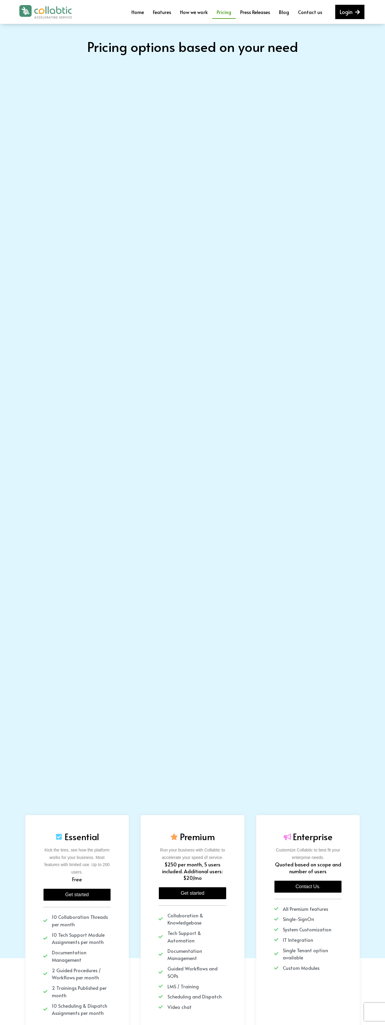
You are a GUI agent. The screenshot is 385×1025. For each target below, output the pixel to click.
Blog (284, 12)
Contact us (310, 12)
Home (137, 12)
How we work (194, 12)
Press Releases (255, 12)
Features (162, 12)
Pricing (224, 12)
